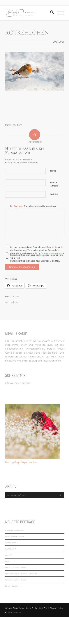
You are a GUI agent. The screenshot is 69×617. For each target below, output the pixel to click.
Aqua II (8, 555)
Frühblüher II (10, 543)
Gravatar (18, 206)
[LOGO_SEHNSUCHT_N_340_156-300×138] (28, 13)
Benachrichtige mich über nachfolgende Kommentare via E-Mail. (36, 256)
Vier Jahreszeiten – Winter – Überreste (21, 574)
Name (53, 170)
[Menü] (59, 13)
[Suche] (50, 13)
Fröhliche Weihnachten (14, 530)
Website (54, 194)
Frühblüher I (10, 549)
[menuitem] (50, 13)
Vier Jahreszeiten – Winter (15, 567)
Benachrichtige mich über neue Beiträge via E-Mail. (35, 261)
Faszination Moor (12, 586)
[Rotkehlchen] (34, 71)
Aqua (7, 561)
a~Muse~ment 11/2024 (14, 536)
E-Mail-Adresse (54, 184)
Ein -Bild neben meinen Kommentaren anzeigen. (33, 207)
